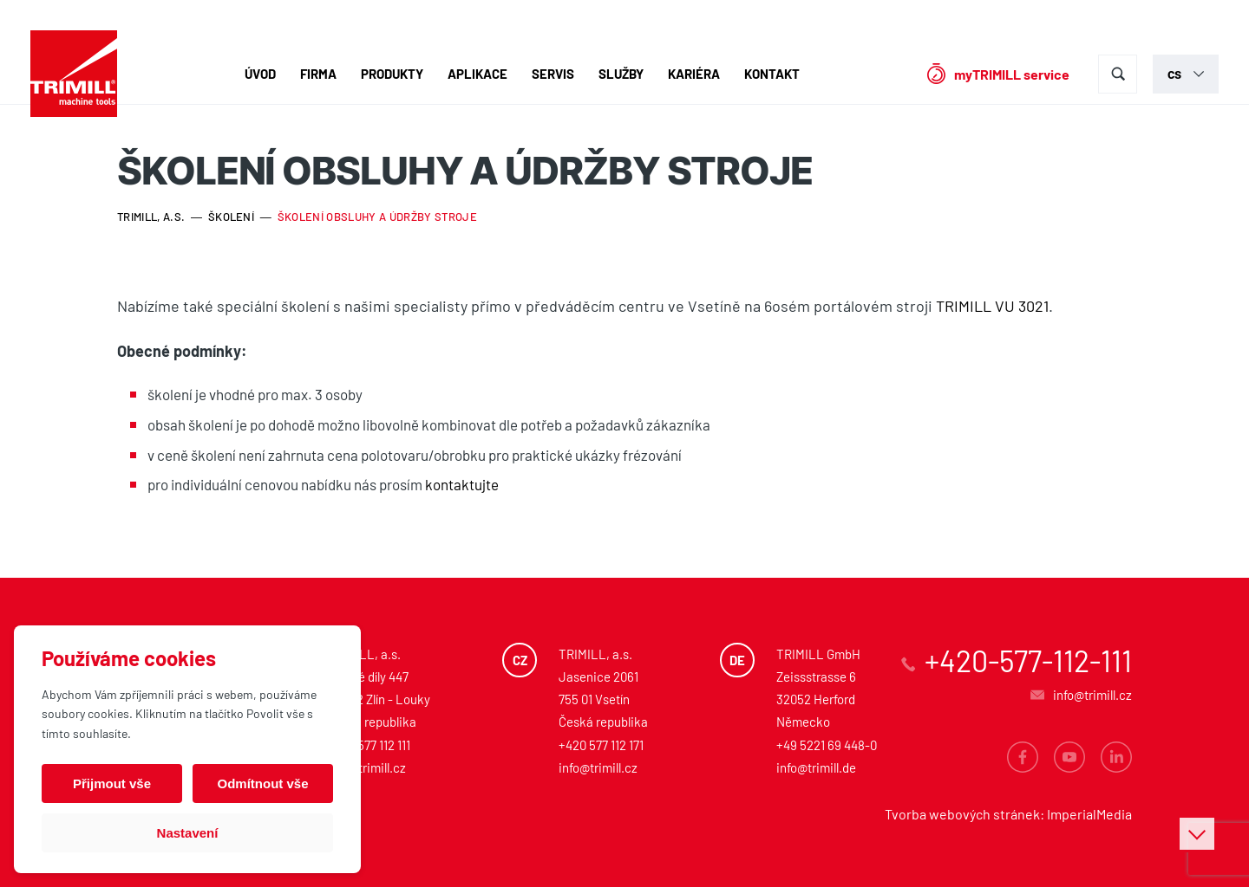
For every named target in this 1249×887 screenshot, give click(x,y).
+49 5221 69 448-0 (826, 745)
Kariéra (694, 73)
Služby (621, 73)
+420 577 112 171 (601, 745)
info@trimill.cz (366, 767)
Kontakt (772, 73)
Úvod (260, 73)
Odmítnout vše (262, 783)
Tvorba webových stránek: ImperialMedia (1008, 814)
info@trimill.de (816, 767)
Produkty (392, 73)
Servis (553, 73)
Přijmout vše (112, 783)
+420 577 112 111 (368, 745)
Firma (318, 73)
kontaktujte (462, 484)
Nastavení (188, 832)
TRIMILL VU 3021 (992, 305)
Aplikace (477, 73)
